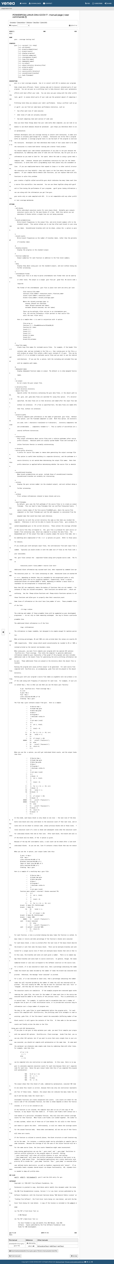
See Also (36, 22)
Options (29, 22)
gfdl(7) (22, 1177)
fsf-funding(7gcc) (43, 1246)
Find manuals (14, 1256)
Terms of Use (60, 1262)
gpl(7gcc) (61, 1246)
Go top (74, 1256)
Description (21, 22)
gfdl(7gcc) (53, 1246)
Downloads (35, 3)
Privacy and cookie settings (74, 1262)
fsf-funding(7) (32, 1177)
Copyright (43, 22)
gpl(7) (16, 1177)
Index (23, 3)
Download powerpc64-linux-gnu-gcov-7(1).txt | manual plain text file (33, 1251)
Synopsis (13, 22)
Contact (47, 3)
